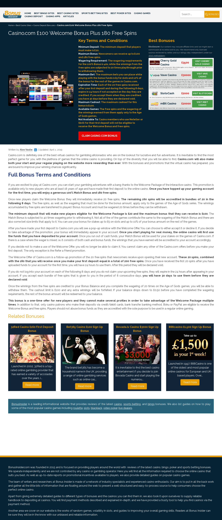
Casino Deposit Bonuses (44, 25)
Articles (68, 16)
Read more (32, 384)
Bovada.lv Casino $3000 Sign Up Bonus (137, 328)
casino (118, 404)
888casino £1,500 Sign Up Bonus (190, 327)
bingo (151, 404)
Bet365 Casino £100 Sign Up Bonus (84, 328)
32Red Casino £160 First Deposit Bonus (32, 328)
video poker (110, 408)
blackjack (96, 408)
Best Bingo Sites (44, 13)
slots (87, 408)
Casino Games (142, 13)
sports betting (132, 404)
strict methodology (157, 55)
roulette (78, 408)
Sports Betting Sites (95, 13)
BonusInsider (19, 404)
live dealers (125, 408)
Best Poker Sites (121, 13)
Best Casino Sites (68, 13)
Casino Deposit (33, 16)
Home (27, 13)
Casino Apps (53, 16)
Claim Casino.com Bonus (99, 135)
